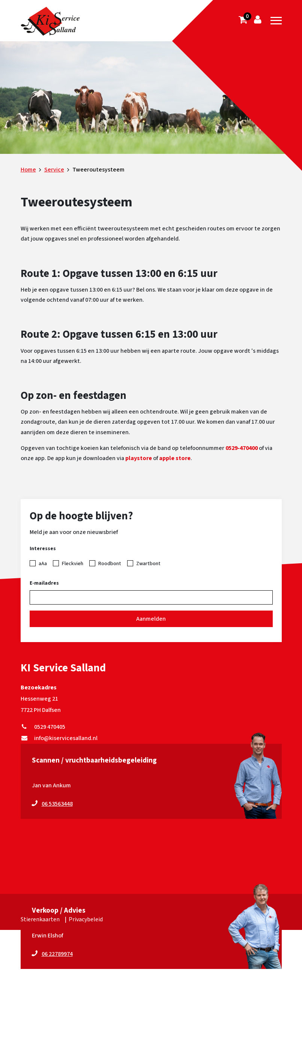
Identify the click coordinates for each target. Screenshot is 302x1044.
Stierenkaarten (40, 919)
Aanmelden (151, 619)
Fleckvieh (72, 563)
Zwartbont (148, 563)
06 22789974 (57, 954)
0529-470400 (241, 448)
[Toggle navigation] (276, 20)
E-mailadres (44, 583)
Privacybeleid (86, 919)
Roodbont (109, 563)
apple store (175, 458)
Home (28, 169)
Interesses (43, 548)
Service (54, 169)
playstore (138, 458)
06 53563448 (57, 804)
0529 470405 (43, 727)
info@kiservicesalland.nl (59, 738)
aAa (43, 563)
